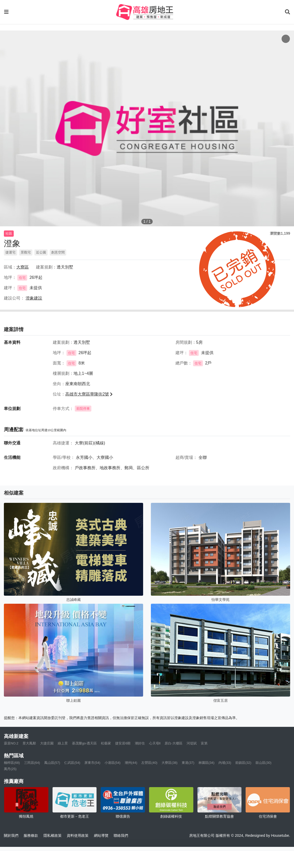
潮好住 (140, 743)
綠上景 (63, 743)
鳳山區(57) (52, 763)
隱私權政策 (52, 835)
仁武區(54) (72, 763)
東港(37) (188, 763)
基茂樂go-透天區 (84, 743)
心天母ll (155, 743)
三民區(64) (32, 763)
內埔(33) (224, 763)
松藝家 (106, 743)
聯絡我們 (121, 835)
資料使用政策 (78, 835)
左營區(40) (149, 763)
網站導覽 (101, 835)
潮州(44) (131, 763)
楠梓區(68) (12, 763)
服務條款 (31, 835)
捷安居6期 (122, 743)
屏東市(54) (92, 763)
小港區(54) (113, 763)
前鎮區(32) (243, 763)
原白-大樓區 (173, 743)
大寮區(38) (169, 763)
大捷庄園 (47, 743)
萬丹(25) (10, 769)
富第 (204, 743)
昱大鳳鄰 (29, 743)
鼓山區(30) (263, 763)
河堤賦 (192, 743)
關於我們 (11, 835)
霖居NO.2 (11, 743)
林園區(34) (207, 763)
